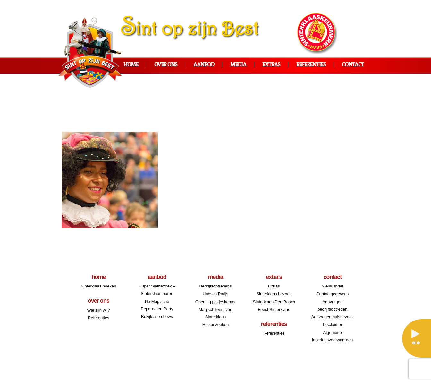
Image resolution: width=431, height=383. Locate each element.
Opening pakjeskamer (215, 301)
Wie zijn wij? (98, 310)
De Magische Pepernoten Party (157, 305)
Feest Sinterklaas (274, 309)
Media (238, 65)
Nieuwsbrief (332, 286)
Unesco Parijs (215, 293)
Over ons (165, 65)
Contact (353, 65)
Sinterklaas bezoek (274, 293)
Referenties (311, 65)
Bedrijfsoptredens (215, 286)
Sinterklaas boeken (98, 286)
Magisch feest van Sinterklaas (215, 313)
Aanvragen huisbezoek (332, 316)
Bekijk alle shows (157, 316)
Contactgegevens (332, 293)
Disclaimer (332, 324)
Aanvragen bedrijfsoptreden (332, 305)
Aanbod (203, 65)
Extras (271, 65)
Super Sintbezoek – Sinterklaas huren (157, 290)
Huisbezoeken (215, 324)
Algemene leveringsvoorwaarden (332, 336)
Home (130, 65)
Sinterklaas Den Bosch (274, 301)
